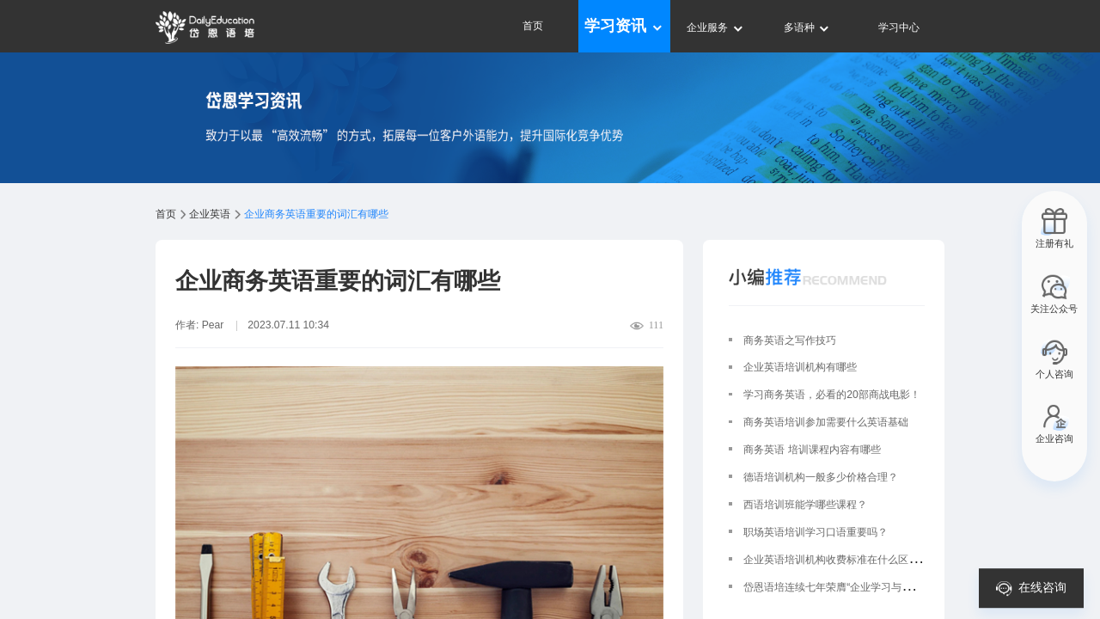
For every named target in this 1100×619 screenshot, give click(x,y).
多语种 (807, 27)
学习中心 (899, 27)
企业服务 (715, 27)
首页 (532, 26)
